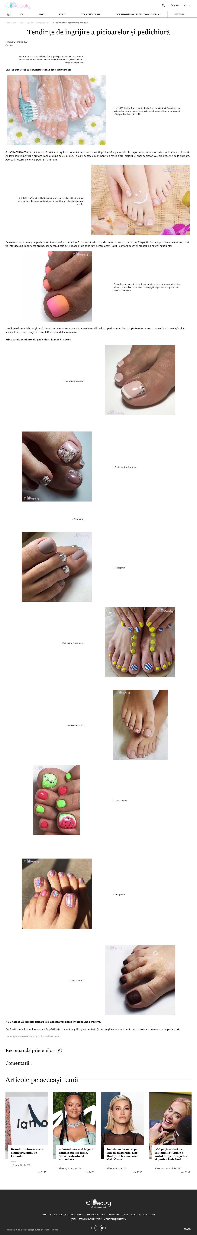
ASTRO (62, 14)
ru (190, 5)
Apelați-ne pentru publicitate (138, 1214)
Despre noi (179, 14)
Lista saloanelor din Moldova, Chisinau (137, 14)
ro (185, 5)
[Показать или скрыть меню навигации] (8, 14)
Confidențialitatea (115, 1219)
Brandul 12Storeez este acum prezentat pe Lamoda (27, 1152)
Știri (21, 14)
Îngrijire (30, 23)
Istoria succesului (90, 14)
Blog (41, 14)
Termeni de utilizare (90, 1219)
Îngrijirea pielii (42, 23)
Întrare (175, 5)
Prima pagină (10, 23)
